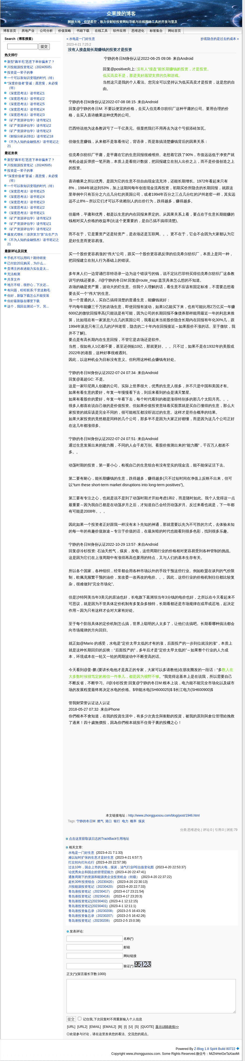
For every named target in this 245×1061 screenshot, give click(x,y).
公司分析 (46, 31)
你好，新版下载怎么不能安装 (28, 296)
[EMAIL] (95, 1027)
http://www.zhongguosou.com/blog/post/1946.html (164, 815)
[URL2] (82, 1027)
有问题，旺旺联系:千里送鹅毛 (28, 290)
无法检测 (13, 274)
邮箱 (127, 947)
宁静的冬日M (85, 821)
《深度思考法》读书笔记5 (26, 104)
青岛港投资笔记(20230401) (87, 906)
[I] (125, 1027)
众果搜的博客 (121, 13)
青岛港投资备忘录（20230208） (91, 911)
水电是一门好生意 (81, 853)
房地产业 (28, 31)
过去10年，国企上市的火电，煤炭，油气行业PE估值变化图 (111, 867)
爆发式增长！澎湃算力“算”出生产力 (32, 234)
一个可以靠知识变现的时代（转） (31, 78)
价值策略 (64, 31)
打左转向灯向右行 (81, 862)
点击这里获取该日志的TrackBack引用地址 (99, 839)
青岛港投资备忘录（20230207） (91, 916)
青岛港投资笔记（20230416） (90, 896)
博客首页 (9, 31)
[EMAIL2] (109, 1027)
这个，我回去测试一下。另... (28, 306)
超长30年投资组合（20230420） (92, 882)
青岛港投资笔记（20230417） (90, 891)
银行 (117, 821)
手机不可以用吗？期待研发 (26, 258)
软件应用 (119, 31)
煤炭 (141, 821)
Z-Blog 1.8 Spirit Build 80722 (214, 1049)
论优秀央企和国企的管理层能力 (91, 872)
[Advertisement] (85, 72)
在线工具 (101, 31)
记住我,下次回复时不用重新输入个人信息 (112, 1019)
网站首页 (174, 31)
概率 (133, 821)
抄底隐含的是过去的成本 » (220, 39)
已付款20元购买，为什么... (26, 263)
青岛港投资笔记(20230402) (87, 901)
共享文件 (13, 279)
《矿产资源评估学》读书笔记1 (29, 120)
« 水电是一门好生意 (80, 39)
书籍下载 (82, 31)
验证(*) (129, 966)
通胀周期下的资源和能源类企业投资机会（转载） (103, 877)
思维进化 (137, 31)
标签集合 (156, 31)
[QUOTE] (147, 1027)
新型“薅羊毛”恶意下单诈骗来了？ (31, 62)
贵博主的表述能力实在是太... (28, 269)
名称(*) (129, 939)
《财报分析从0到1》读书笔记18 (30, 136)
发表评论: (76, 931)
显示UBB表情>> (167, 1027)
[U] (131, 1027)
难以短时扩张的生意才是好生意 (91, 857)
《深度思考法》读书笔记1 (26, 93)
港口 (108, 821)
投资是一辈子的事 (20, 72)
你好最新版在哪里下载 (23, 301)
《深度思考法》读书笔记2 (26, 99)
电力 (125, 821)
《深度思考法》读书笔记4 (26, 109)
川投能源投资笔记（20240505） (30, 67)
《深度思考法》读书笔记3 (26, 115)
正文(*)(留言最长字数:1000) (86, 974)
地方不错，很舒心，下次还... (28, 285)
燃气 (100, 821)
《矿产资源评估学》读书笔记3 (29, 131)
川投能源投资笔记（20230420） (91, 887)
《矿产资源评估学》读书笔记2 (29, 125)
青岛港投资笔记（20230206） (90, 920)
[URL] (71, 1027)
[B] (120, 1027)
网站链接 (130, 956)
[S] (137, 1027)
